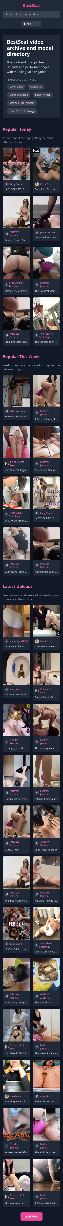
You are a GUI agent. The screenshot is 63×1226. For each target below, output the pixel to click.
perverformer (42, 94)
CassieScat (36, 86)
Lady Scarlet (16, 86)
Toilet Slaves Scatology (22, 111)
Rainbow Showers (45, 843)
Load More (31, 1216)
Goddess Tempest (14, 741)
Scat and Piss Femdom (22, 102)
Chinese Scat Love (17, 463)
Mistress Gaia (17, 411)
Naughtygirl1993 (19, 641)
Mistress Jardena (19, 94)
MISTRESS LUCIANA (45, 996)
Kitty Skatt (15, 689)
